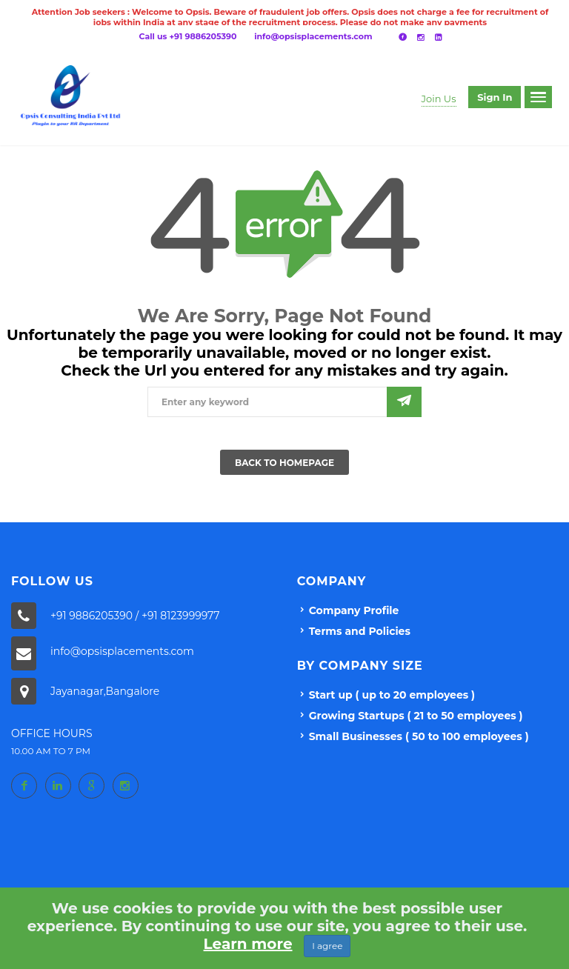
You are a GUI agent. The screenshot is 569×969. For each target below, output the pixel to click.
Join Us (439, 98)
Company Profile (354, 610)
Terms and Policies (359, 631)
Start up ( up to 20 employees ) (392, 695)
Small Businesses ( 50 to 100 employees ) (419, 736)
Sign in (494, 97)
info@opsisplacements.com (313, 36)
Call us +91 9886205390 (188, 36)
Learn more (248, 944)
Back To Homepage (284, 462)
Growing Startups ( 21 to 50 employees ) (416, 715)
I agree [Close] (327, 945)
